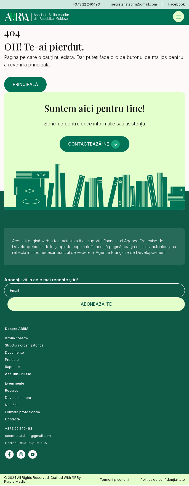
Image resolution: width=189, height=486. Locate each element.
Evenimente (14, 384)
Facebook (176, 4)
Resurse (11, 391)
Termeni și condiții (114, 480)
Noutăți (11, 406)
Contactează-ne (88, 144)
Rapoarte (12, 368)
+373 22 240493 (86, 4)
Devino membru (18, 398)
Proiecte (12, 360)
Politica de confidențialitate (162, 480)
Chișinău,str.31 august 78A (26, 444)
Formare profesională (22, 413)
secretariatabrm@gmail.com (134, 4)
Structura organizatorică (24, 346)
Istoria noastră (16, 339)
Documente (14, 353)
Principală (26, 84)
